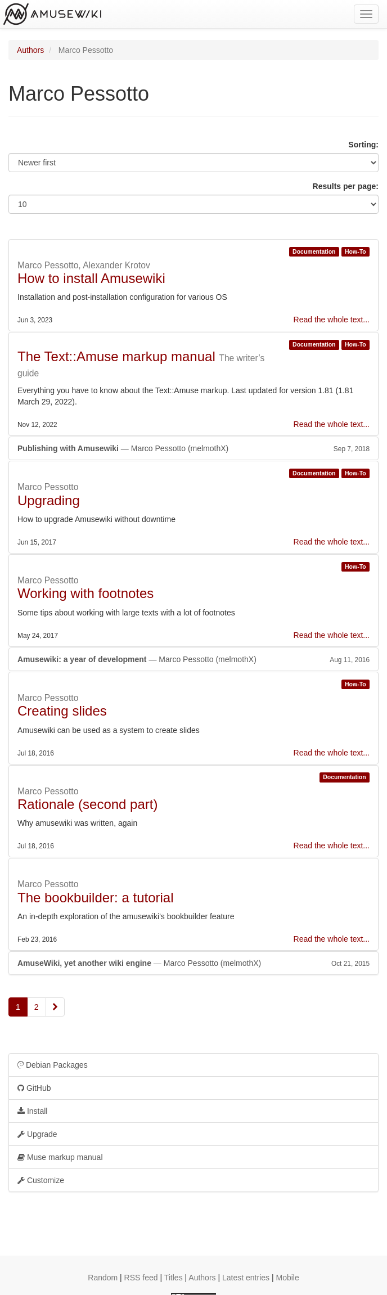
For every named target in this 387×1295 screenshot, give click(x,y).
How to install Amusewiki (91, 278)
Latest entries (245, 1277)
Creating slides (62, 710)
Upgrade (37, 1134)
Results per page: (346, 186)
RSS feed (141, 1277)
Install (32, 1111)
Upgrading (48, 500)
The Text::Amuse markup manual (116, 356)
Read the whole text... (332, 319)
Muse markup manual (60, 1157)
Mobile (287, 1277)
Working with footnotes (85, 593)
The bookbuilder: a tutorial (95, 897)
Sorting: (363, 144)
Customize (40, 1180)
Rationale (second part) (87, 804)
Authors (30, 50)
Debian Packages (52, 1064)
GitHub (34, 1087)
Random (103, 1277)
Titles (173, 1277)
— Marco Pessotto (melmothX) (193, 448)
